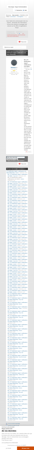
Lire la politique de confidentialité (10, 442)
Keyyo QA (15, 175)
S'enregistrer (20, 16)
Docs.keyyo (11, 7)
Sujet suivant (20, 160)
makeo (20, 308)
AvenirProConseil (22, 357)
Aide (25, 10)
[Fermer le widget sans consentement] (8, 427)
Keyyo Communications (21, 7)
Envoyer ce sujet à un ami (13, 425)
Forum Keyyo (10, 32)
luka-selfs (21, 392)
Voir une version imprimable (14, 423)
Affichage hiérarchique (13, 51)
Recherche (18, 10)
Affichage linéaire (23, 51)
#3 (31, 69)
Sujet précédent (11, 160)
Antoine (13, 67)
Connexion (13, 16)
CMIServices (21, 374)
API (18, 33)
